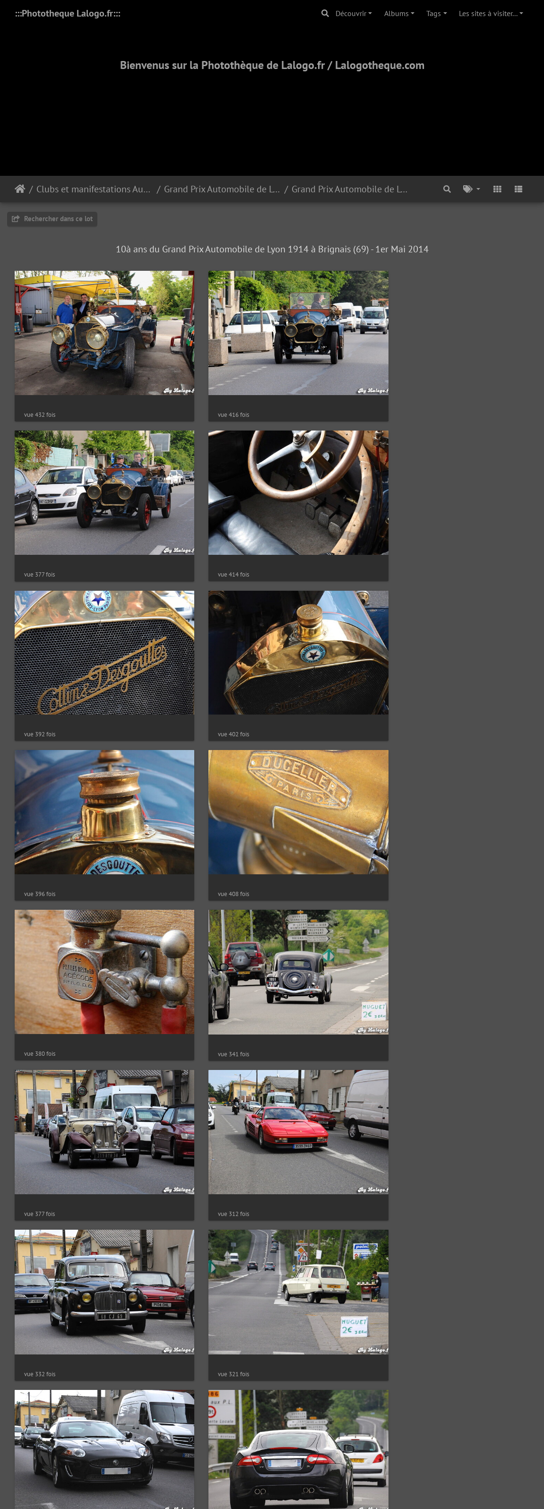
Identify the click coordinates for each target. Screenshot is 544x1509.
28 (305, 1331)
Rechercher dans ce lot (52, 218)
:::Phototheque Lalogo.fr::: (67, 13)
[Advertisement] (272, 112)
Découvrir (351, 13)
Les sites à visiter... (488, 13)
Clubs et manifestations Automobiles (94, 189)
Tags (433, 13)
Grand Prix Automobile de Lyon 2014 (350, 189)
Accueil (20, 189)
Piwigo (293, 1367)
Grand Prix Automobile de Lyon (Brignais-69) (222, 189)
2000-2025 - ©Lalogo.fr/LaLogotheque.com (272, 1470)
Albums (396, 13)
